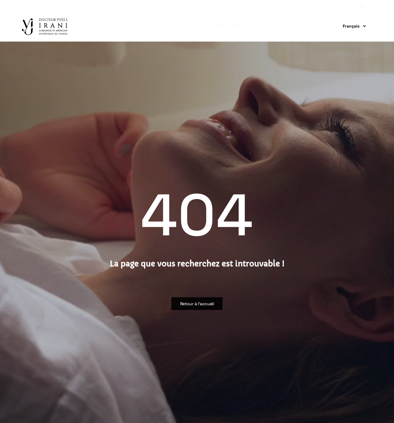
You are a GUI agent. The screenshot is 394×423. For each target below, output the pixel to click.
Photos (239, 26)
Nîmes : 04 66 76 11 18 (226, 6)
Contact (264, 26)
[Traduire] (352, 26)
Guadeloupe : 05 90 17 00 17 (297, 6)
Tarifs (204, 26)
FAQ (221, 26)
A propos (136, 26)
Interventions (172, 26)
